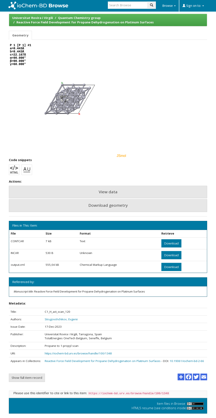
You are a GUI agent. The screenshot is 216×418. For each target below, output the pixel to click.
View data (108, 192)
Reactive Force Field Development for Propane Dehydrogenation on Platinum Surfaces (85, 22)
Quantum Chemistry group (79, 18)
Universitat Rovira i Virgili (32, 18)
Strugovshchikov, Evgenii (61, 319)
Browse (169, 6)
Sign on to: (193, 6)
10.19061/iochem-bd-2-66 (187, 361)
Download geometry (108, 205)
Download (171, 243)
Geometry (20, 35)
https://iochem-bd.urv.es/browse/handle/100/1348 (78, 353)
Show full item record (27, 377)
